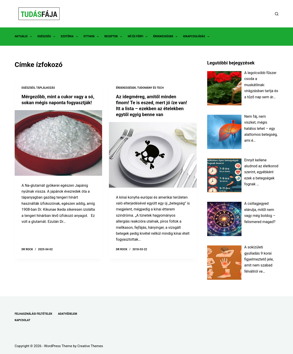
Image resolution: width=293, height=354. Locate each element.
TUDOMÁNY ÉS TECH (150, 87)
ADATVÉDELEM (67, 313)
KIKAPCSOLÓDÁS (197, 36)
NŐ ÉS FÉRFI (138, 36)
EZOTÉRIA (70, 36)
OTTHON (92, 36)
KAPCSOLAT (22, 320)
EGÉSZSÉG (47, 36)
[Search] (276, 14)
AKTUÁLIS (24, 36)
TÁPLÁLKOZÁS (45, 87)
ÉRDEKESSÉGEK (166, 36)
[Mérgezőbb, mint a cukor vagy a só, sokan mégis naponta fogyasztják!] (58, 143)
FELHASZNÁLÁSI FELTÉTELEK (33, 313)
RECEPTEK (114, 36)
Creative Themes (90, 346)
